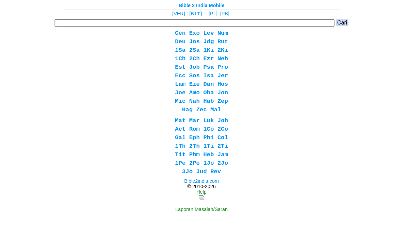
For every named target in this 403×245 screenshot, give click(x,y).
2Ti (223, 146)
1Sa (180, 50)
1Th (180, 146)
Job (194, 67)
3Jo (187, 171)
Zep (223, 101)
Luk (208, 120)
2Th (194, 146)
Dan (208, 84)
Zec (201, 110)
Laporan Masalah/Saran (201, 209)
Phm (194, 154)
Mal (215, 110)
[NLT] (196, 13)
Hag (187, 110)
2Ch (194, 58)
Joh (223, 120)
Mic (180, 101)
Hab (208, 101)
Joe (180, 92)
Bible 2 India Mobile (201, 5)
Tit (180, 154)
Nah (194, 101)
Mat (180, 120)
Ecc (180, 75)
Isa (208, 75)
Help (201, 192)
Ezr (208, 58)
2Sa (194, 50)
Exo (194, 33)
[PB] (224, 13)
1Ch (180, 58)
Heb (208, 154)
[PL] (213, 13)
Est (180, 67)
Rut (223, 41)
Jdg (208, 41)
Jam (223, 154)
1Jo (208, 163)
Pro (223, 67)
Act (180, 129)
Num (223, 33)
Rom (194, 129)
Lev (208, 33)
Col (223, 137)
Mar (194, 120)
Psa (208, 67)
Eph (194, 137)
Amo (194, 92)
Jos (194, 41)
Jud (201, 171)
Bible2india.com (201, 181)
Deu (180, 41)
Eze (194, 84)
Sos (194, 75)
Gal (180, 137)
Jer (223, 75)
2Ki (223, 50)
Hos (223, 84)
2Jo (223, 163)
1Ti (208, 146)
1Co (208, 129)
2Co (223, 129)
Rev (215, 171)
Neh (223, 58)
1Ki (208, 50)
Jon (223, 92)
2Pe (194, 163)
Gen (180, 33)
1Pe (180, 163)
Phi (208, 137)
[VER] (178, 13)
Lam (180, 84)
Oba (208, 92)
